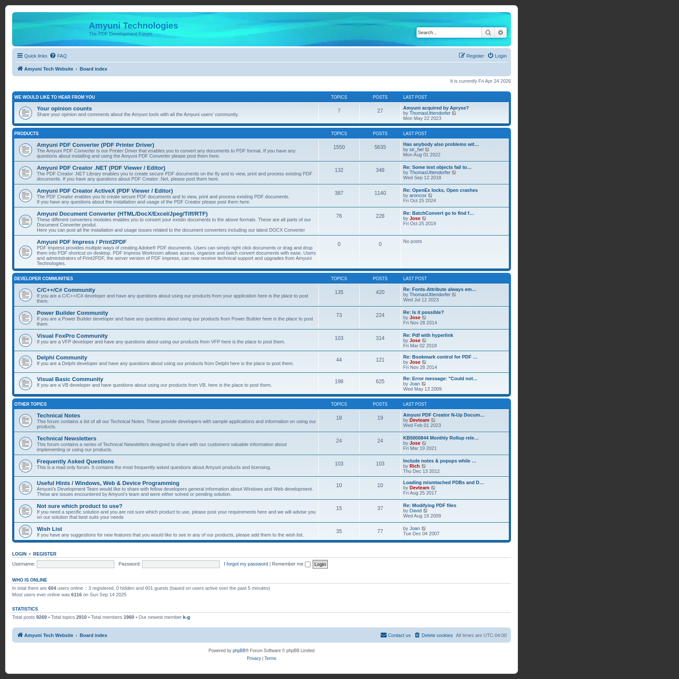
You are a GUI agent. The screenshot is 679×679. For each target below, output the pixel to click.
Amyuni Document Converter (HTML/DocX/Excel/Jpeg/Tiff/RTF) (122, 213)
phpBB (239, 650)
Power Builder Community (72, 313)
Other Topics (30, 404)
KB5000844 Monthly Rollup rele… (441, 437)
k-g (187, 617)
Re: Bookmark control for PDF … (440, 356)
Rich (415, 466)
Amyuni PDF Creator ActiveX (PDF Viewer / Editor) (105, 191)
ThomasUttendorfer (430, 113)
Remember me (291, 563)
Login (19, 553)
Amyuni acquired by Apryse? (436, 107)
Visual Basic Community (70, 379)
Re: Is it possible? (423, 312)
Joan (415, 383)
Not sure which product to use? (80, 506)
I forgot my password (246, 563)
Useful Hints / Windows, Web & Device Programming (108, 483)
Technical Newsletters (67, 438)
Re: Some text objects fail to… (437, 167)
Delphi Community (62, 357)
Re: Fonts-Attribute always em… (439, 289)
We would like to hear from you (54, 97)
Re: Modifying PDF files (429, 505)
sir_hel (417, 149)
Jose (415, 218)
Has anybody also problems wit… (441, 144)
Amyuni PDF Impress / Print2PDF (81, 242)
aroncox (418, 195)
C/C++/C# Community (66, 290)
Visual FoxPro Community (72, 336)
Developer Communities (43, 278)
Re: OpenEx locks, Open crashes (440, 190)
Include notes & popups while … (439, 460)
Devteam (420, 420)
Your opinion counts (64, 108)
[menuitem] (58, 56)
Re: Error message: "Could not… (440, 378)
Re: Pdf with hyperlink (428, 335)
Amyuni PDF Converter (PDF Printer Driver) (95, 145)
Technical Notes (58, 415)
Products (26, 133)
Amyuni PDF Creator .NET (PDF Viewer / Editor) (101, 168)
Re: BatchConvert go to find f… (438, 213)
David (416, 510)
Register (45, 553)
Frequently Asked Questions (75, 461)
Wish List (49, 529)
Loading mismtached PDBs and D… (443, 482)
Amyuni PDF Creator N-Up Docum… (444, 414)
